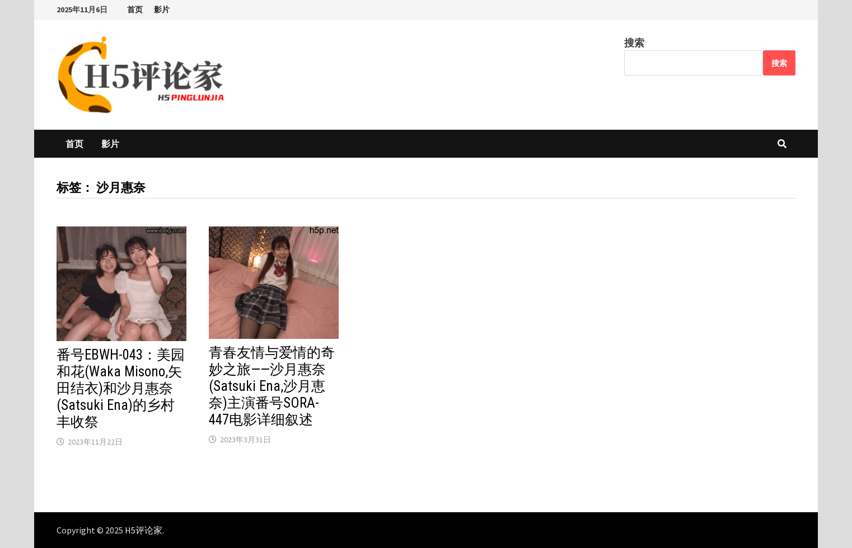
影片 (162, 9)
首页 (135, 9)
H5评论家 (143, 530)
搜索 (634, 42)
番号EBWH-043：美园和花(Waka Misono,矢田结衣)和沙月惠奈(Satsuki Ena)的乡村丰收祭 (121, 388)
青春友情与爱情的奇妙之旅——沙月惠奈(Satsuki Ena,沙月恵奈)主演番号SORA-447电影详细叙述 (272, 386)
